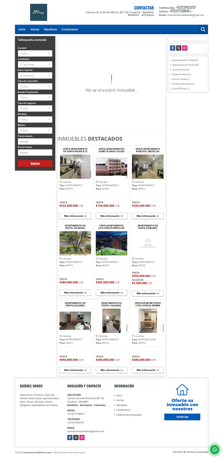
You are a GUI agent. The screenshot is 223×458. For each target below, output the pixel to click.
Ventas (34, 29)
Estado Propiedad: (28, 92)
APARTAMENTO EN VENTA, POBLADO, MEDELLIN (148, 226)
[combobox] (35, 53)
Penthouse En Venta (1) (183, 83)
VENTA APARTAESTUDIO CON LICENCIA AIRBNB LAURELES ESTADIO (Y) (148, 304)
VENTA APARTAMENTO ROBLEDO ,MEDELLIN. (148, 150)
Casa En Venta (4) (180, 69)
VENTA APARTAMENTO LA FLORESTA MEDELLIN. (111, 226)
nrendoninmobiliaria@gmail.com (85, 431)
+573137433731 (186, 7)
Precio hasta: (25, 147)
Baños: (21, 125)
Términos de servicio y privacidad (190, 451)
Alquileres (50, 29)
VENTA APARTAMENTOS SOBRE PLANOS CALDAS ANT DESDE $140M (111, 150)
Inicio (22, 29)
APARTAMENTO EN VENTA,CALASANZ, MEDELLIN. (75, 304)
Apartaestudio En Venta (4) (185, 60)
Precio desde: (25, 136)
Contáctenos (70, 29)
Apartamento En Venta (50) (185, 64)
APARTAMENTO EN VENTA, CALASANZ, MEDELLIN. (75, 226)
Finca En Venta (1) (180, 79)
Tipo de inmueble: (28, 81)
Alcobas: (22, 114)
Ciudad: (22, 48)
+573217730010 (179, 10)
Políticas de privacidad (128, 414)
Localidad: (23, 59)
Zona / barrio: (25, 70)
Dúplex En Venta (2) (181, 74)
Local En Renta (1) (180, 88)
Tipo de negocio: (27, 103)
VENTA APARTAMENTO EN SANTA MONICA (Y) (75, 150)
